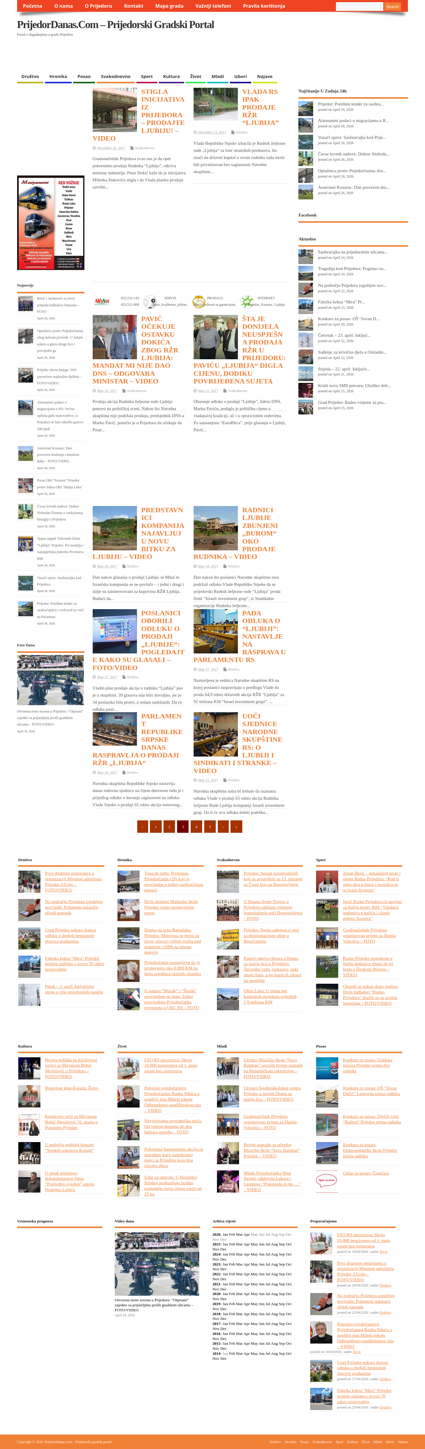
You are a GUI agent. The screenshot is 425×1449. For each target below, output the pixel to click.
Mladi (218, 76)
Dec (223, 1249)
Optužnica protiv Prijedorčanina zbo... (352, 170)
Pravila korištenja (264, 6)
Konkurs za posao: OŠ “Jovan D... (348, 318)
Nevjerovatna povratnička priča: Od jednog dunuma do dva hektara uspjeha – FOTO (173, 1126)
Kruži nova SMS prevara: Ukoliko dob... (354, 385)
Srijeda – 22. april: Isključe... (344, 368)
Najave (264, 76)
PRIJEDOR (59, 1254)
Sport (147, 76)
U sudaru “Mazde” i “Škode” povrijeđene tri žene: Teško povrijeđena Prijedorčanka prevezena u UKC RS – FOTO (171, 999)
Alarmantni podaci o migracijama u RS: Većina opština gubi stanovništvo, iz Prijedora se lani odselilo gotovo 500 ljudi (60, 415)
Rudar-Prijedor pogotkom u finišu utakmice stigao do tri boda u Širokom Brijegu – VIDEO (368, 967)
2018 (216, 1314)
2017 (216, 1323)
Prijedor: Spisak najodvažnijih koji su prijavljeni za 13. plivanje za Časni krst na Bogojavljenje (273, 879)
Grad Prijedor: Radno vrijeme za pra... (352, 402)
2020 (216, 1294)
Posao (84, 76)
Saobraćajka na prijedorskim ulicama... (353, 251)
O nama (63, 6)
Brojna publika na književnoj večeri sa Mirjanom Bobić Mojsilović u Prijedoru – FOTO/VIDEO (71, 1068)
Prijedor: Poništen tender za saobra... (351, 103)
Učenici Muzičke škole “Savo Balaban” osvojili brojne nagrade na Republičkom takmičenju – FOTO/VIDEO (273, 1068)
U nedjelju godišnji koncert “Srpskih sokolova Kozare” (69, 1147)
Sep (282, 1244)
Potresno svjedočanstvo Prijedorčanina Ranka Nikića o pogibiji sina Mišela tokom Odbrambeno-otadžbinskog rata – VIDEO (172, 1099)
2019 (216, 1304)
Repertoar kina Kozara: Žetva (71, 1087)
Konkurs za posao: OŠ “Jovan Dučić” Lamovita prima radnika (371, 1090)
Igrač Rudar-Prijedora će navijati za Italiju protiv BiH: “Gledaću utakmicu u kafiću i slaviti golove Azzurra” (372, 910)
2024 (216, 1254)
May (254, 1244)
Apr (246, 1234)
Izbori (240, 76)
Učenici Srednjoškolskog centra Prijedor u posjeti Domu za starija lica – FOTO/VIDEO (272, 1093)
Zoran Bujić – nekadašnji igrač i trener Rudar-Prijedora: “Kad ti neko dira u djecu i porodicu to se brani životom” (372, 881)
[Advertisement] (293, 55)
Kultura (171, 76)
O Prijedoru (98, 6)
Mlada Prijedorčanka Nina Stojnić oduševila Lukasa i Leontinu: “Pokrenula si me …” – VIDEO (272, 1181)
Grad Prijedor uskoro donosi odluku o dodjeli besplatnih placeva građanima (70, 935)
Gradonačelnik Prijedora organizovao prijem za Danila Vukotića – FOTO (369, 935)
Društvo (30, 76)
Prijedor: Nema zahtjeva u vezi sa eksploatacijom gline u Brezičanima (271, 935)
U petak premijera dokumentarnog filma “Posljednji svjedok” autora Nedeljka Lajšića (69, 1181)
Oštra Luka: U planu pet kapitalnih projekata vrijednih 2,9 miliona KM (270, 996)
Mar (239, 1234)
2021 (216, 1284)
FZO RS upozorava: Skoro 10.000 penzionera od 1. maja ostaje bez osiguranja (170, 1065)
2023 (216, 1264)
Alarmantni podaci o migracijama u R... (353, 120)
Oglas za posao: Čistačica (366, 1172)
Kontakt (133, 6)
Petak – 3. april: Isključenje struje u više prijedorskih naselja (74, 989)
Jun (261, 1244)
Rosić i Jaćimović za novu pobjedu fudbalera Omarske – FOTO (58, 305)
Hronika (58, 76)
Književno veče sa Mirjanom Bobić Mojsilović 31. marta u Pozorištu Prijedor (71, 1122)
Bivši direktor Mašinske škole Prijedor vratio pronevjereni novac (171, 907)
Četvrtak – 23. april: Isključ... (344, 335)
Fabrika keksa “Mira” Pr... (341, 301)
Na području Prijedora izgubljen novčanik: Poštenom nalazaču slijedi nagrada (74, 907)
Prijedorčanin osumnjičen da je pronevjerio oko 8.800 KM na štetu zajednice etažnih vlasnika (172, 968)
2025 (216, 1244)
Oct (289, 1244)
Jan (225, 1234)
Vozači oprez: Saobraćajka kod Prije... (352, 137)
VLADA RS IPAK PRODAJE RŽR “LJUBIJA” (260, 107)
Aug (274, 1244)
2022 (216, 1274)
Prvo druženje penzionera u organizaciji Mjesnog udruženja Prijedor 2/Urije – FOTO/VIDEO (73, 881)
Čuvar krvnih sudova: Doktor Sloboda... (354, 153)
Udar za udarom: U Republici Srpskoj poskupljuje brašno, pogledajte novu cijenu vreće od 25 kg (173, 1185)
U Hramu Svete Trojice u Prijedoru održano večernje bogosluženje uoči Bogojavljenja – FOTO (273, 910)
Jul (268, 1244)
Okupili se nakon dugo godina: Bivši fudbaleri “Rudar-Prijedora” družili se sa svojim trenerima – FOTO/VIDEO (370, 995)
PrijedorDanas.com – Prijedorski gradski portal (115, 24)
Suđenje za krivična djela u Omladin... (352, 351)
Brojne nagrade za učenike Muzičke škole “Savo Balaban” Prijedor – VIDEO (272, 1150)
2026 (216, 1234)
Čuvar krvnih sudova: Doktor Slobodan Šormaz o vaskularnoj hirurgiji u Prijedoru (60, 513)
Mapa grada (169, 6)
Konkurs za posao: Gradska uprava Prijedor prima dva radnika (367, 1065)
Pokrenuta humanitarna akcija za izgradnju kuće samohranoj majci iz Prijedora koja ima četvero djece (173, 1157)
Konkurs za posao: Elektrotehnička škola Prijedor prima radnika (370, 1150)
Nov (215, 1249)
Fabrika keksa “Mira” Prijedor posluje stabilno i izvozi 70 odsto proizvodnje (74, 964)
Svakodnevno (115, 76)
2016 (216, 1333)
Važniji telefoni (213, 6)
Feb (232, 1234)
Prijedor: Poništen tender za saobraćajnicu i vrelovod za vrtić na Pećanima (60, 610)
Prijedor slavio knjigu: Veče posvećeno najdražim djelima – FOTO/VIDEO (59, 376)
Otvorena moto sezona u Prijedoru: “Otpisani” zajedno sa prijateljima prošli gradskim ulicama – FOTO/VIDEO (50, 718)
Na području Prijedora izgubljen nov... (352, 285)
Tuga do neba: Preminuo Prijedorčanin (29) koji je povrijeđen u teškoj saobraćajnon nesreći (173, 881)
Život (195, 76)
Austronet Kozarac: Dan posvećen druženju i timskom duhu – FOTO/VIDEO (58, 455)
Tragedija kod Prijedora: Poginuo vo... (352, 268)
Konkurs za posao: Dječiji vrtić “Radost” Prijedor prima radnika (372, 1119)
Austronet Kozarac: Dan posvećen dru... (354, 187)
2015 (216, 1343)
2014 (216, 1353)
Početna (32, 6)
